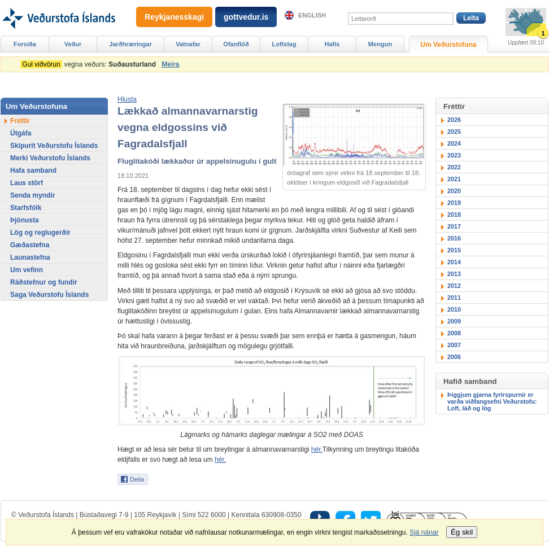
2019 (454, 202)
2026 (454, 119)
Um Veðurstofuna (448, 45)
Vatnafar (188, 44)
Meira (170, 64)
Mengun (380, 44)
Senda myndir (32, 195)
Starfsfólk (25, 208)
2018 (454, 214)
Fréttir (20, 121)
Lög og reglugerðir (40, 233)
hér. (317, 449)
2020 (454, 190)
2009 (454, 321)
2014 (454, 262)
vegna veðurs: (90, 64)
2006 (454, 356)
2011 (454, 297)
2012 (454, 285)
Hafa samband (33, 170)
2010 (454, 309)
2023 (454, 155)
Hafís (332, 44)
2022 (454, 167)
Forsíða (25, 44)
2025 (454, 131)
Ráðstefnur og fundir (43, 282)
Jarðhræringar (130, 44)
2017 (454, 226)
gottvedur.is (246, 16)
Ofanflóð (236, 44)
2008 (454, 333)
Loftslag (284, 44)
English (312, 15)
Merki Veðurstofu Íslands (50, 158)
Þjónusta (24, 220)
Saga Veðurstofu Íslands (49, 295)
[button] (127, 99)
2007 (454, 345)
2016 (454, 238)
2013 (454, 273)
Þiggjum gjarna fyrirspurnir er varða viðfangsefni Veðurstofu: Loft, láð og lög (492, 401)
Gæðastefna (29, 245)
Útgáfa (20, 133)
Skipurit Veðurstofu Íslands (54, 146)
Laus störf (26, 183)
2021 (454, 179)
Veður (73, 44)
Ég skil (462, 532)
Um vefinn (26, 270)
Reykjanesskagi (174, 16)
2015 (454, 250)
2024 (454, 143)
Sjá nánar (423, 532)
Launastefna (30, 257)
